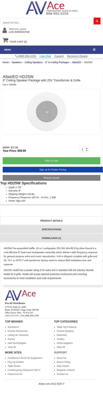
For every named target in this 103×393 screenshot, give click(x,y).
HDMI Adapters (65, 343)
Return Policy (64, 362)
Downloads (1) (51, 238)
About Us (61, 358)
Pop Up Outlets (16, 362)
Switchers (62, 335)
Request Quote (51, 177)
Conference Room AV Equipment (25, 358)
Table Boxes (14, 366)
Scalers (61, 339)
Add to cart (51, 160)
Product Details (51, 220)
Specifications (51, 229)
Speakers (17, 62)
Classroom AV (15, 374)
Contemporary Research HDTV (24, 370)
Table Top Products (67, 327)
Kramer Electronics (18, 331)
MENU (7, 49)
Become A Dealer (77, 56)
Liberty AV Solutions (18, 335)
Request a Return (66, 370)
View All (12, 347)
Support (59, 56)
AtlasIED (76, 62)
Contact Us (62, 374)
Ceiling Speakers (33, 62)
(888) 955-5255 (12, 315)
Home (6, 62)
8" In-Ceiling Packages (57, 62)
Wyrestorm (13, 327)
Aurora (11, 339)
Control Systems (65, 331)
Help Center (63, 366)
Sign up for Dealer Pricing (52, 169)
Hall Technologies (17, 343)
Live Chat (45, 56)
